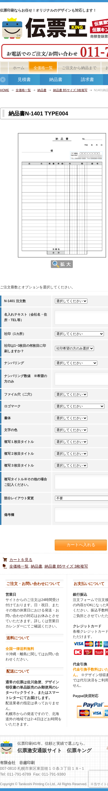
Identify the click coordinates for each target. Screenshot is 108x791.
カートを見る (20, 559)
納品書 (55, 79)
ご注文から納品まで (79, 68)
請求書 (87, 79)
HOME (4, 90)
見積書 (24, 79)
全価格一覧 (43, 68)
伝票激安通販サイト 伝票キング (54, 750)
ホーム (18, 68)
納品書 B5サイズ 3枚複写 (70, 90)
